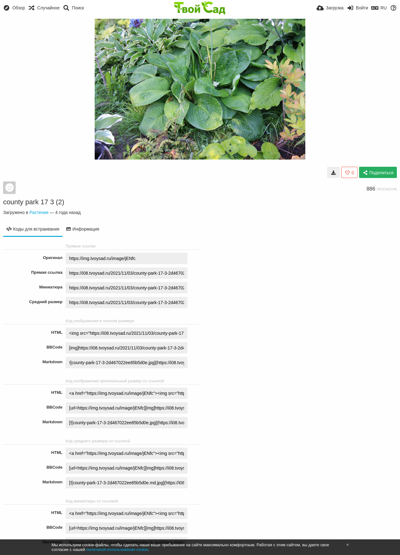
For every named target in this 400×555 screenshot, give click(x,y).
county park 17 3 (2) (33, 202)
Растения (38, 212)
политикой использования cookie (117, 549)
